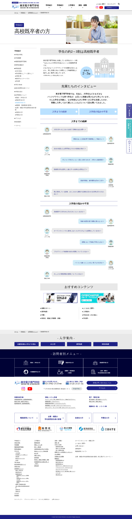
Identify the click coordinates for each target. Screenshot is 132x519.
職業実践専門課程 (21, 61)
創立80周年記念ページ (22, 88)
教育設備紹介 (20, 65)
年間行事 (18, 76)
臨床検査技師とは (59, 464)
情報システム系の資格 (60, 448)
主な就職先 (57, 454)
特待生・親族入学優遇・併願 (50, 318)
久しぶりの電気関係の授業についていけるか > (68, 274)
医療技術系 (18, 397)
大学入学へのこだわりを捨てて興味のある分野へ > (70, 129)
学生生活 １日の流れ (90, 315)
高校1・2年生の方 (21, 97)
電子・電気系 (93, 397)
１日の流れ (17, 452)
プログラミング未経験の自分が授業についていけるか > (71, 251)
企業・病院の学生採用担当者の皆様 (53, 418)
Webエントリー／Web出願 (41, 451)
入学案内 (71, 5)
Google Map (76, 388)
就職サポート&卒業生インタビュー (63, 452)
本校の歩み (19, 91)
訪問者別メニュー (33, 12)
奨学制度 (44, 311)
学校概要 (18, 58)
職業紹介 (57, 458)
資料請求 (36, 465)
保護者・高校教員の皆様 (20, 484)
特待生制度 (105, 344)
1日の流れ (19, 71)
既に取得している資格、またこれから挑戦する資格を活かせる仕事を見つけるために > (79, 193)
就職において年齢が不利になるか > (93, 242)
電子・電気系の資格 (60, 450)
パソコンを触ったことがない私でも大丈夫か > (89, 263)
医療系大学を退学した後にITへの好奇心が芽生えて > (70, 169)
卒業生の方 (19, 115)
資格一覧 (57, 442)
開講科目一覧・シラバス (97, 406)
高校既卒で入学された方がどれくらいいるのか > (69, 211)
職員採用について (26, 418)
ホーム (16, 12)
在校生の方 (19, 112)
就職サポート (45, 308)
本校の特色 (19, 54)
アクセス (18, 118)
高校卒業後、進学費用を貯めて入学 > (92, 180)
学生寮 (18, 81)
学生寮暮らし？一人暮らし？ (25, 73)
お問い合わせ (79, 446)
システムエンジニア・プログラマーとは (64, 467)
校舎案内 (18, 122)
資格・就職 (82, 5)
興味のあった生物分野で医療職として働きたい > (88, 139)
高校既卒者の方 (20, 102)
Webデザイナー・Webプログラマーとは (64, 465)
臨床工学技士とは (59, 462)
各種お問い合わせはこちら (102, 383)
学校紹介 (60, 5)
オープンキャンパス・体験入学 (84, 440)
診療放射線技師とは (60, 460)
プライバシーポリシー (30, 499)
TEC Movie (19, 84)
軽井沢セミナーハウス (22, 78)
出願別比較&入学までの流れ (26, 344)
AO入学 (52, 344)
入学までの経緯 (59, 111)
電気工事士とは (59, 474)
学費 (42, 315)
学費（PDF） (37, 455)
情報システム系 (50, 397)
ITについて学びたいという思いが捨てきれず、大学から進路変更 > (83, 160)
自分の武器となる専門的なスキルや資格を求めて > (70, 148)
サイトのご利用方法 (44, 499)
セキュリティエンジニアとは (62, 469)
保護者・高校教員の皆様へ (24, 105)
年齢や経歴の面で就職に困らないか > (92, 221)
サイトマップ (110, 4)
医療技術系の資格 (59, 446)
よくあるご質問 (100, 4)
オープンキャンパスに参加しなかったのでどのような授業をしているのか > (77, 231)
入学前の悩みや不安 (98, 111)
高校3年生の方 (20, 100)
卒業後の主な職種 (59, 456)
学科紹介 (49, 5)
